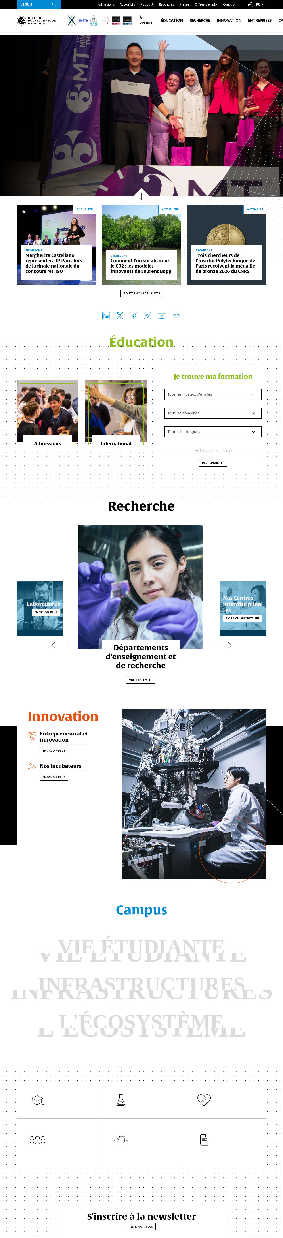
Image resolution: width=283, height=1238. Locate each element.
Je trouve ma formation (213, 377)
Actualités (127, 4)
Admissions (106, 4)
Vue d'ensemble (141, 681)
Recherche (200, 21)
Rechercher (213, 463)
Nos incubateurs (62, 767)
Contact (229, 4)
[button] (39, 4)
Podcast (147, 4)
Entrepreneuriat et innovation (65, 737)
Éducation (172, 21)
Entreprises (260, 21)
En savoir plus (54, 613)
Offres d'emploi (206, 4)
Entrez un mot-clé (213, 451)
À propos (147, 22)
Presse (184, 4)
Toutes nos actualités (141, 294)
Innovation (229, 21)
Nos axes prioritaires (234, 616)
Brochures (166, 4)
